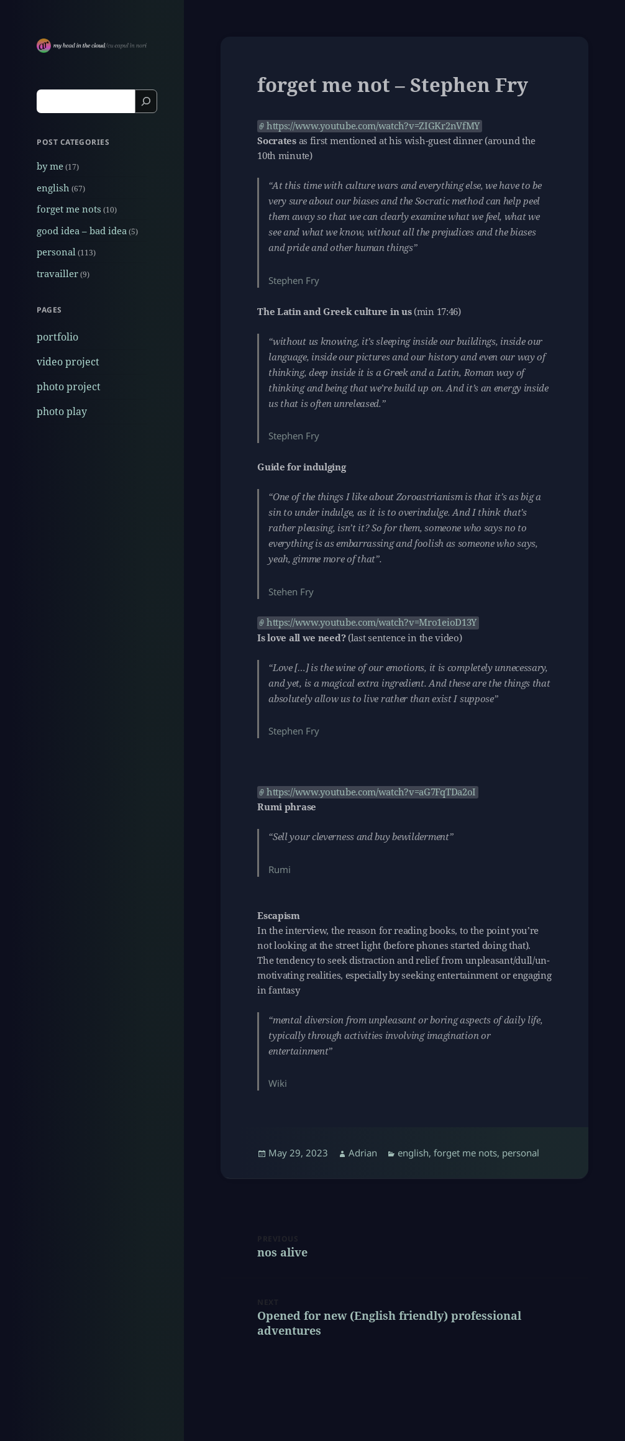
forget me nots (69, 209)
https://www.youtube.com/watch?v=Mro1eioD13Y (372, 622)
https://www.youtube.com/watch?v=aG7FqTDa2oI (371, 792)
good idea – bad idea (82, 230)
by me (50, 166)
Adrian (363, 1152)
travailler (57, 273)
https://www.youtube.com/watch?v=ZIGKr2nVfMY (373, 126)
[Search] (146, 101)
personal (56, 251)
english (53, 187)
